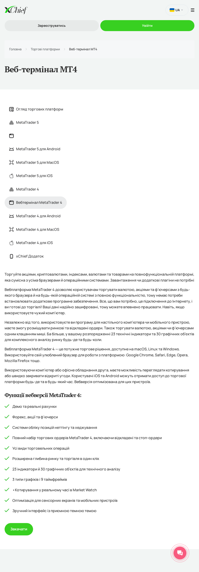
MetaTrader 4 (24, 189)
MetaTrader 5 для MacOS (34, 162)
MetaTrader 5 (24, 122)
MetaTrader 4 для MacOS (34, 229)
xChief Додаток (26, 256)
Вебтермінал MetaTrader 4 (35, 202)
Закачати (18, 529)
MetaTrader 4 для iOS (31, 242)
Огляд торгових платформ (36, 109)
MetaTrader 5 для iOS (31, 175)
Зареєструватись (52, 25)
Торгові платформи (45, 49)
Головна (15, 49)
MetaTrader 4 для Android (35, 215)
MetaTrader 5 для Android (34, 148)
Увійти (147, 25)
